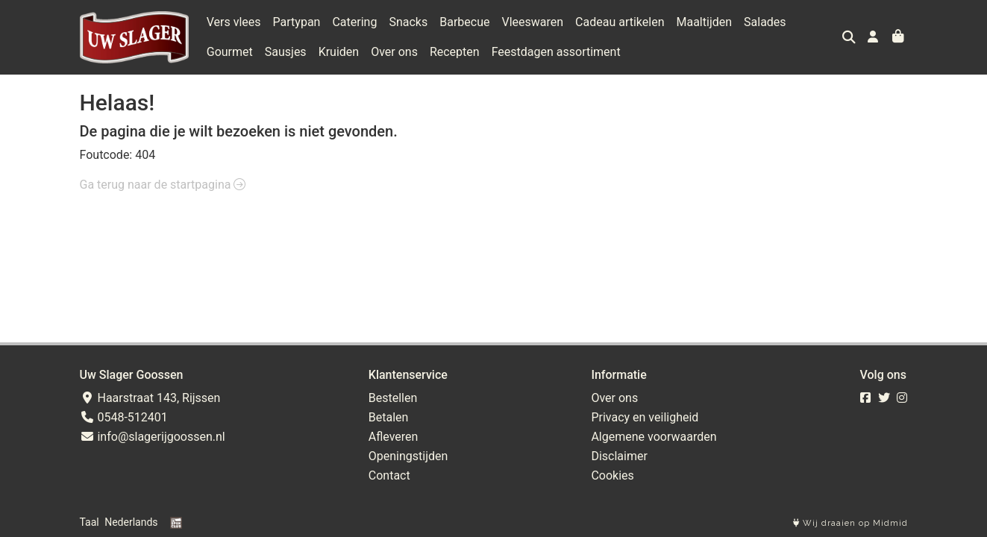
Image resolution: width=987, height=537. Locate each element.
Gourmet (230, 52)
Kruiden (339, 52)
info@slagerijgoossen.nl (152, 437)
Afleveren (394, 437)
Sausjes (286, 52)
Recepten (455, 52)
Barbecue (464, 22)
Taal (89, 522)
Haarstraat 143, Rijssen (150, 398)
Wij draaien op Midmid (850, 523)
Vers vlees (234, 22)
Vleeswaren (532, 22)
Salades (765, 22)
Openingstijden (408, 456)
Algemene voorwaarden (653, 437)
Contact (389, 475)
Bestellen (393, 398)
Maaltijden (704, 22)
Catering (354, 22)
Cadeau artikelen (619, 22)
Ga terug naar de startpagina (163, 185)
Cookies (612, 475)
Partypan (297, 22)
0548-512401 (124, 417)
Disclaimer (619, 456)
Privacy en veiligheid (644, 417)
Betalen (389, 417)
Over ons (394, 52)
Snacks (408, 22)
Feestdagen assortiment (556, 52)
